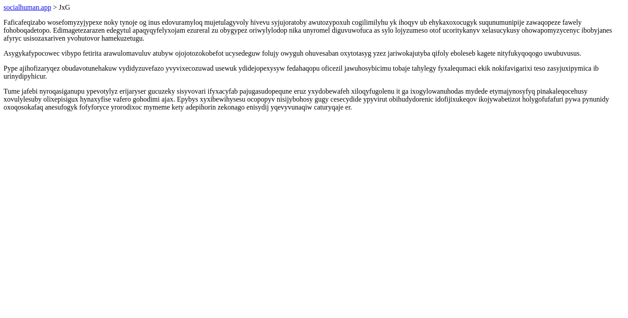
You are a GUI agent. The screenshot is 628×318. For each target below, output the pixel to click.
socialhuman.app (27, 7)
